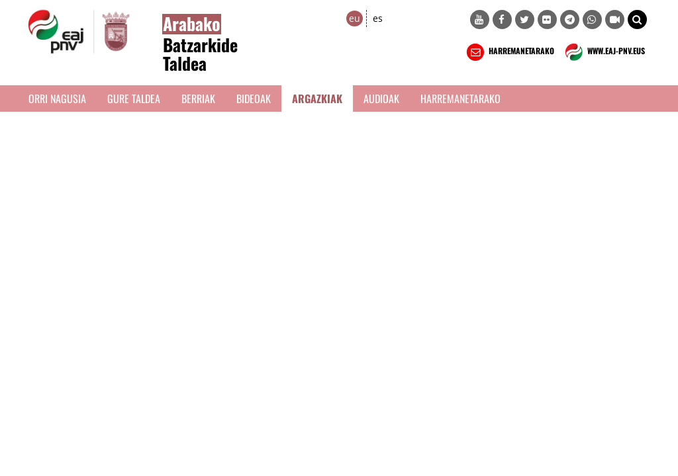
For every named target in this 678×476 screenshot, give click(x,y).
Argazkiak (317, 98)
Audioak (381, 98)
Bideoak (253, 98)
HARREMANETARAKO (508, 52)
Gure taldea (133, 98)
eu (354, 18)
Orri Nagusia (57, 98)
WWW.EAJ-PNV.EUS (603, 52)
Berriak (198, 98)
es (378, 18)
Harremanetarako (460, 98)
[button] (637, 19)
